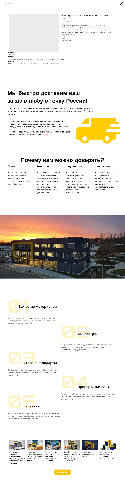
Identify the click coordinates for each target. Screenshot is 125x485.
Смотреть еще (9, 3)
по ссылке (47, 134)
